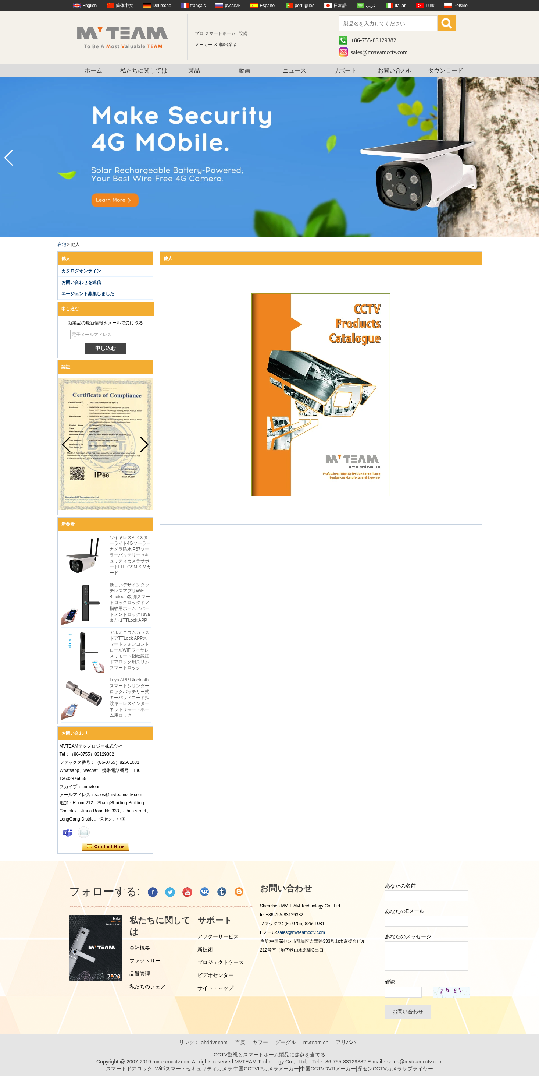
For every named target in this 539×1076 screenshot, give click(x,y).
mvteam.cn (315, 1042)
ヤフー (260, 1042)
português (304, 5)
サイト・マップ (215, 988)
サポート (345, 70)
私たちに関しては (143, 70)
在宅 (61, 244)
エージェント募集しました (87, 293)
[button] (530, 158)
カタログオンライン (81, 271)
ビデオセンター (215, 975)
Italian (401, 5)
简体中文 (124, 5)
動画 (244, 70)
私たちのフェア (147, 986)
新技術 (205, 949)
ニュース (294, 70)
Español (267, 5)
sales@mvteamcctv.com (379, 52)
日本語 (340, 5)
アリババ (346, 1042)
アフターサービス (218, 936)
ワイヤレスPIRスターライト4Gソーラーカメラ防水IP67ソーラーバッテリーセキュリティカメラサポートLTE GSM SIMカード (130, 555)
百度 (240, 1042)
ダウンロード (445, 70)
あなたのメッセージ (408, 936)
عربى (371, 5)
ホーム (93, 70)
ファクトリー (144, 961)
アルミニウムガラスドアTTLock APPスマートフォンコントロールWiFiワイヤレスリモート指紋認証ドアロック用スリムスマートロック (129, 650)
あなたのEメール (404, 911)
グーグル (285, 1042)
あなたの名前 (400, 886)
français (198, 5)
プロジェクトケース (220, 962)
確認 (390, 982)
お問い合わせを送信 (81, 282)
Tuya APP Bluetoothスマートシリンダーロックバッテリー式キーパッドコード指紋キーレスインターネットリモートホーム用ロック (129, 697)
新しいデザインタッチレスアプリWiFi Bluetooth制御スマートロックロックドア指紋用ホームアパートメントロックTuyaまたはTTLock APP (130, 602)
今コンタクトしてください (105, 846)
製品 (194, 70)
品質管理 (139, 974)
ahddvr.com (214, 1042)
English (89, 5)
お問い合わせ (395, 70)
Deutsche (162, 5)
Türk (429, 5)
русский (232, 5)
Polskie (460, 5)
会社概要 (139, 948)
